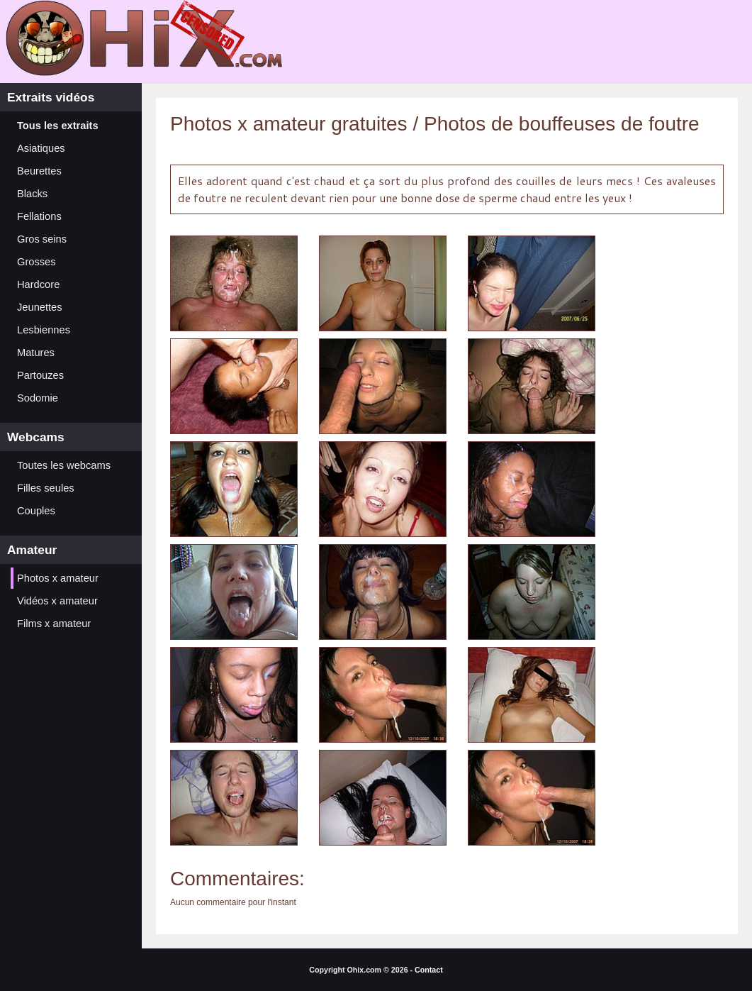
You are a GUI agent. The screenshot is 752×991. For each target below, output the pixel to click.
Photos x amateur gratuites (289, 124)
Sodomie (37, 398)
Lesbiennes (43, 330)
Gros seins (42, 239)
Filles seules (45, 488)
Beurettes (39, 171)
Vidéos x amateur (57, 601)
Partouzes (40, 375)
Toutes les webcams (64, 465)
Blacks (32, 193)
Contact (429, 969)
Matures (36, 352)
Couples (36, 510)
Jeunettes (39, 307)
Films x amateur (54, 623)
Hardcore (38, 284)
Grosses (36, 261)
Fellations (39, 216)
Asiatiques (41, 148)
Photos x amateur (58, 578)
